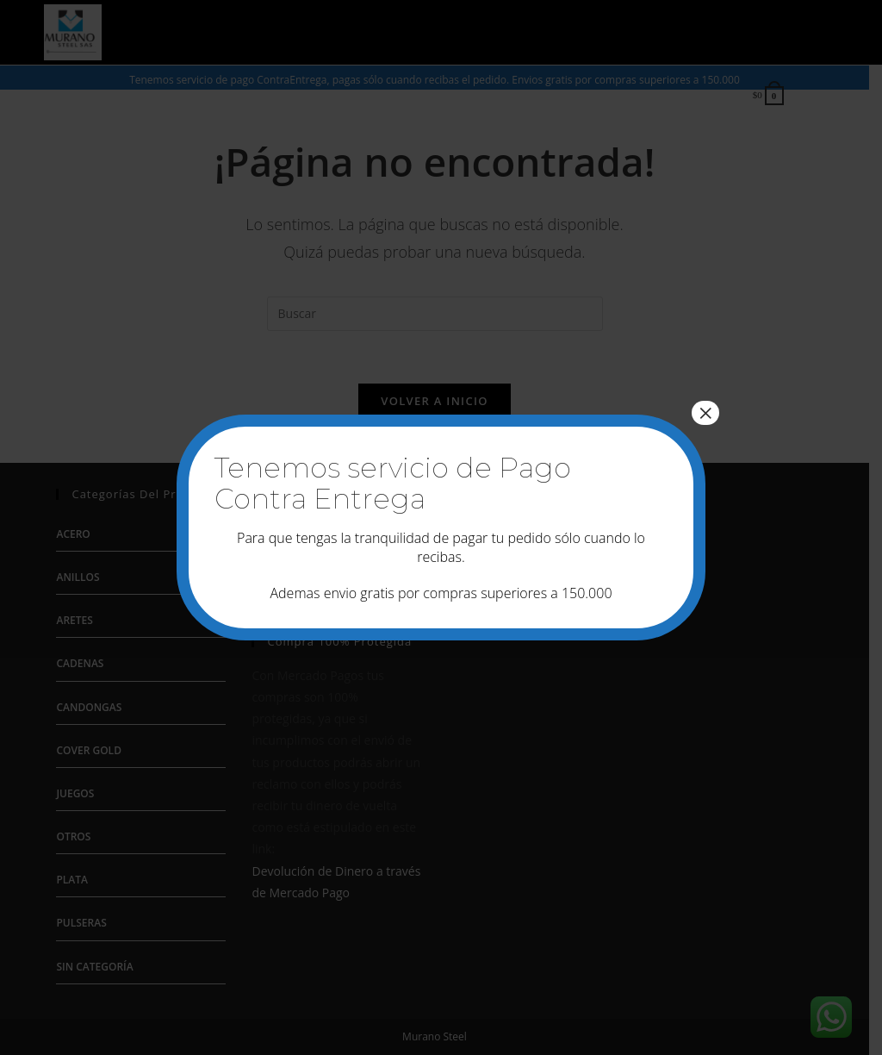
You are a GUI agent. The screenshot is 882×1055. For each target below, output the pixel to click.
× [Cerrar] (705, 413)
